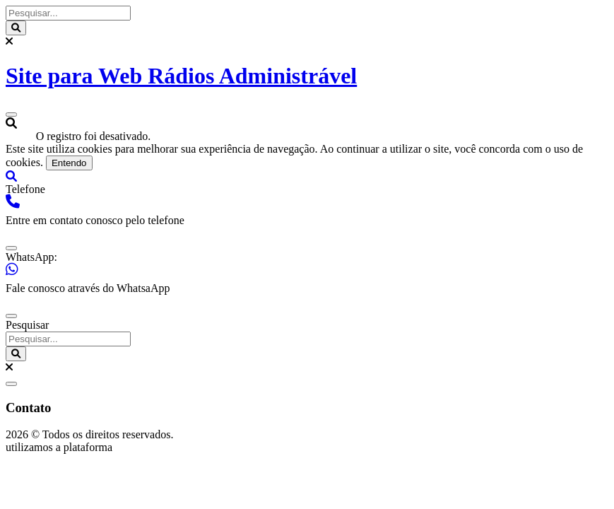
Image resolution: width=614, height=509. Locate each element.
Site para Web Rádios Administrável (181, 75)
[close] (11, 248)
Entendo (69, 163)
